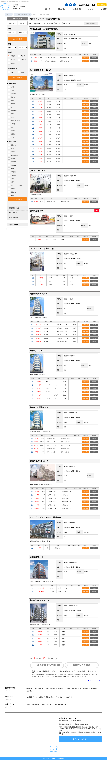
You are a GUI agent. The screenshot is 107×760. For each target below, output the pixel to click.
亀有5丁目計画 (36, 350)
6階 (33, 114)
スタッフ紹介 (39, 697)
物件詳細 (94, 57)
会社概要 (104, 9)
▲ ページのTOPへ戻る (94, 680)
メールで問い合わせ (33, 704)
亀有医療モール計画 (38, 294)
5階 (33, 111)
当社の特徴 (61, 9)
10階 (33, 128)
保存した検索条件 (71, 688)
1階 (32, 201)
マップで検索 (39, 688)
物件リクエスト (13, 213)
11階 (33, 131)
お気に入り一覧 (13, 217)
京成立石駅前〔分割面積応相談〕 (44, 29)
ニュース (91, 9)
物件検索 (29, 688)
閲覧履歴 (61, 688)
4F (32, 588)
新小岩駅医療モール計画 (40, 70)
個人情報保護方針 (60, 704)
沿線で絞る (23, 23)
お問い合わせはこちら (80, 739)
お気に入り (85, 57)
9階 (33, 124)
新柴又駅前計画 (36, 211)
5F (32, 548)
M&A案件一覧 (76, 9)
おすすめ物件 (84, 688)
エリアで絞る (12, 23)
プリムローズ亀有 (37, 171)
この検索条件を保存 (91, 23)
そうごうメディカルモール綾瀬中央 (45, 517)
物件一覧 (47, 9)
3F (32, 591)
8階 (33, 121)
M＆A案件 (30, 691)
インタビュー (59, 697)
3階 (31, 61)
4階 (33, 108)
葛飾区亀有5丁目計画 (39, 461)
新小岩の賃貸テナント (39, 600)
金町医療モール (36, 557)
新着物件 (93, 688)
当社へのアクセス (47, 704)
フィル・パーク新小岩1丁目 (42, 249)
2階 (31, 57)
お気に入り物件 (50, 688)
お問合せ (101, 5)
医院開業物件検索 (14, 208)
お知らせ (69, 697)
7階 (33, 118)
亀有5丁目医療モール (39, 407)
